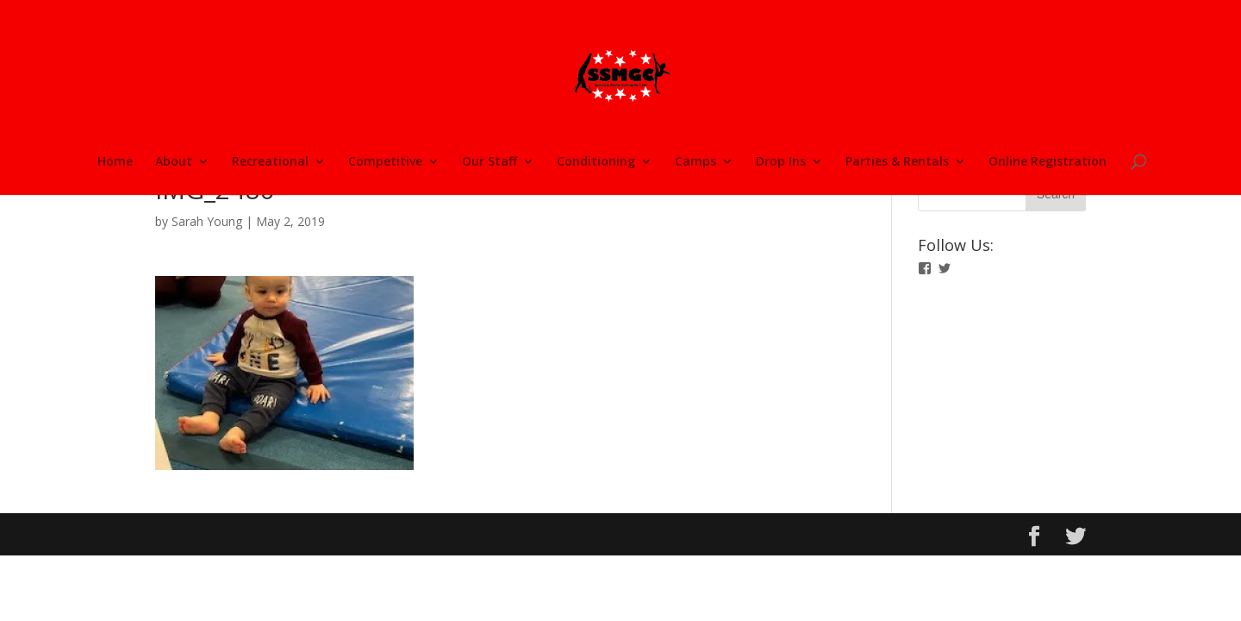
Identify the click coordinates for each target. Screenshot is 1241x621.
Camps (695, 162)
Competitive (385, 162)
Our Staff (489, 162)
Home (115, 162)
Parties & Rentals (897, 162)
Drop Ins (781, 162)
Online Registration (1047, 162)
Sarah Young (206, 221)
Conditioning (596, 162)
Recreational (270, 162)
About (173, 162)
